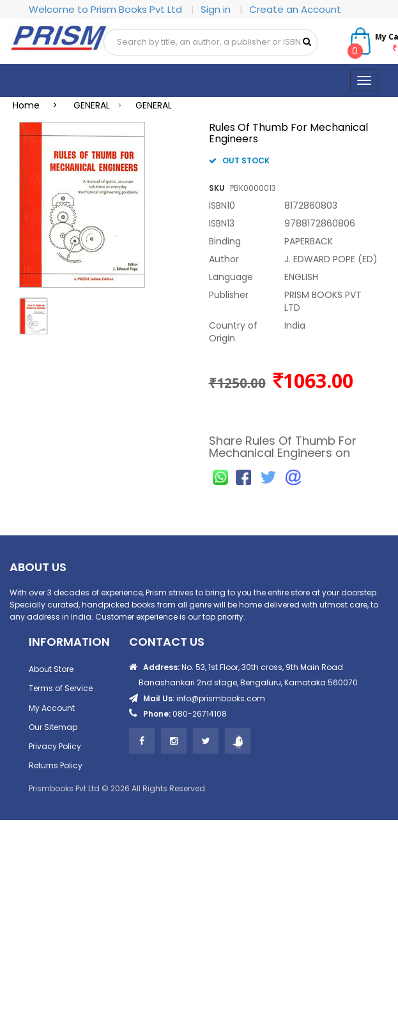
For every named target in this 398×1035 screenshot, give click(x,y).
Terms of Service (61, 688)
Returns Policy (55, 765)
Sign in (217, 9)
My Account (52, 708)
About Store (51, 669)
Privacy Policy (55, 746)
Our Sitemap (53, 727)
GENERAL (91, 105)
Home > (39, 105)
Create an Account (295, 9)
